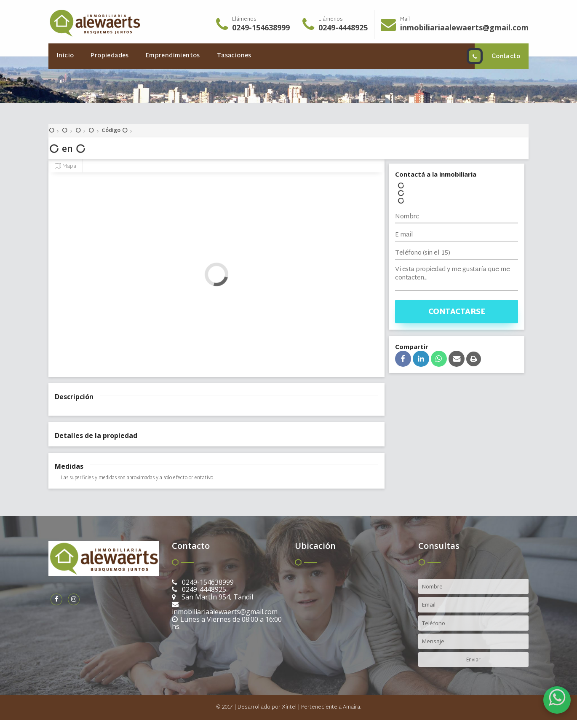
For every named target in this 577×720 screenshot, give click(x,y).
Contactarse (456, 312)
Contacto (497, 56)
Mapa (65, 166)
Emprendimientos (173, 56)
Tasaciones (234, 56)
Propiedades (109, 56)
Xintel (289, 707)
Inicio (65, 56)
